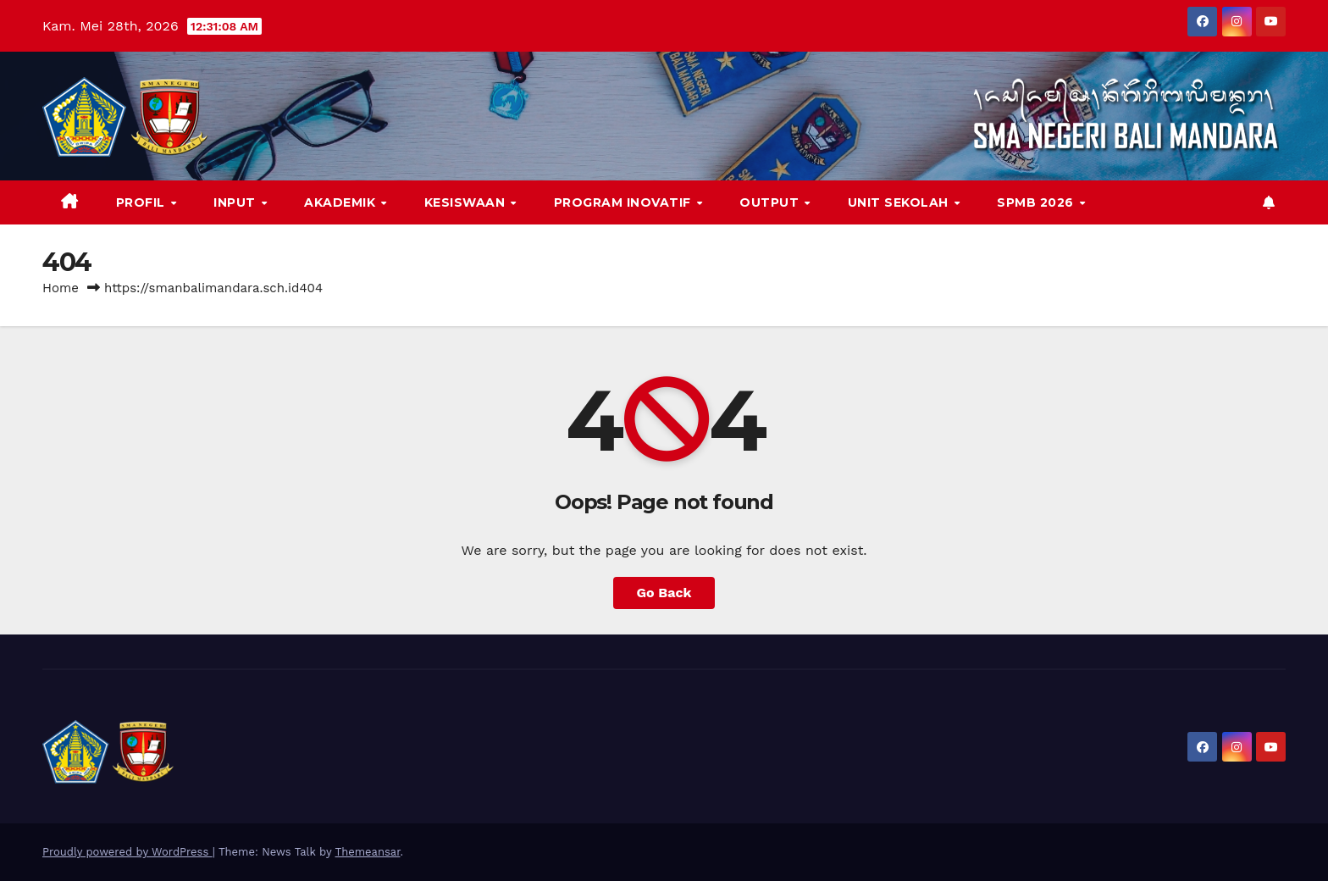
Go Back (664, 593)
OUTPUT (771, 202)
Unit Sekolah (900, 202)
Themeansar (368, 851)
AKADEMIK (341, 202)
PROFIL (142, 202)
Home (60, 288)
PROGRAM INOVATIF (624, 202)
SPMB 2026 (1037, 202)
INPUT (236, 202)
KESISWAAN (466, 202)
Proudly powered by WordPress (127, 851)
